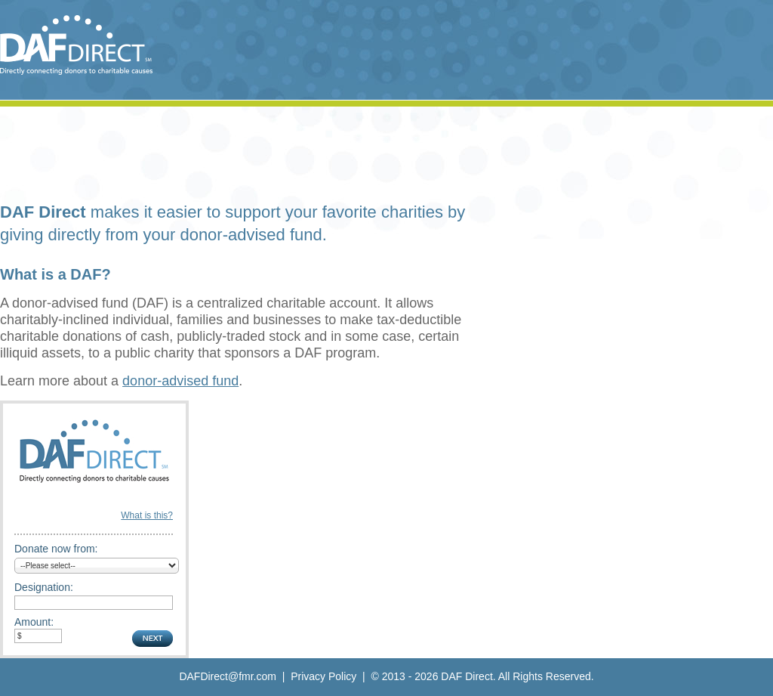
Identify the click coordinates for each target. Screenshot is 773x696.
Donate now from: (56, 549)
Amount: (34, 622)
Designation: (43, 587)
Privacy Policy (323, 676)
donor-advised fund (180, 380)
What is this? (147, 515)
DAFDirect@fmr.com (227, 676)
